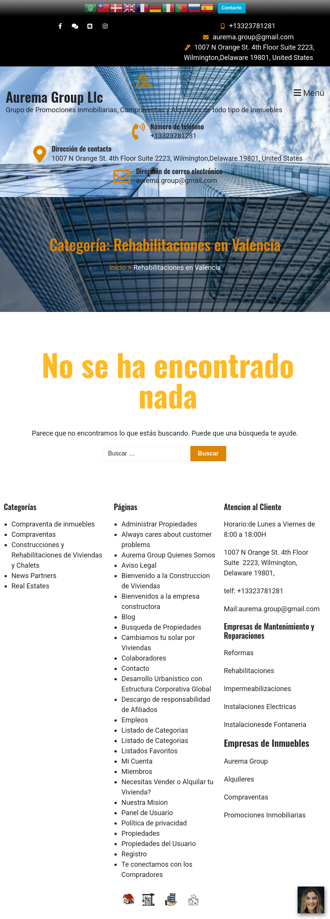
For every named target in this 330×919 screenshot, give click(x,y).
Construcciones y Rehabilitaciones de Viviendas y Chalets (56, 543)
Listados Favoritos (149, 739)
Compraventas (33, 523)
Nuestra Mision (144, 791)
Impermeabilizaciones (257, 677)
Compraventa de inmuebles (53, 513)
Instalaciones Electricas (260, 695)
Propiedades (140, 822)
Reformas (239, 641)
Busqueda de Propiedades (161, 616)
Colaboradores (143, 647)
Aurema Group (246, 750)
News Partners (33, 564)
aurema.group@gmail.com (247, 25)
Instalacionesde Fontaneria (265, 713)
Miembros (136, 760)
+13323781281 (247, 14)
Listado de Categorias (154, 719)
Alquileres (239, 768)
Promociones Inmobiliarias (265, 803)
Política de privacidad (154, 812)
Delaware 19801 (248, 561)
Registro (134, 842)
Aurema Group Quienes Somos (168, 543)
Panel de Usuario (147, 801)
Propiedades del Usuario (158, 832)
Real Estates (30, 574)
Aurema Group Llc (54, 85)
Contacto (135, 657)
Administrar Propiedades (159, 513)
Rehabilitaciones (249, 659)
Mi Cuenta (136, 750)
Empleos (134, 708)
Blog (128, 605)
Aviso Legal (138, 554)
